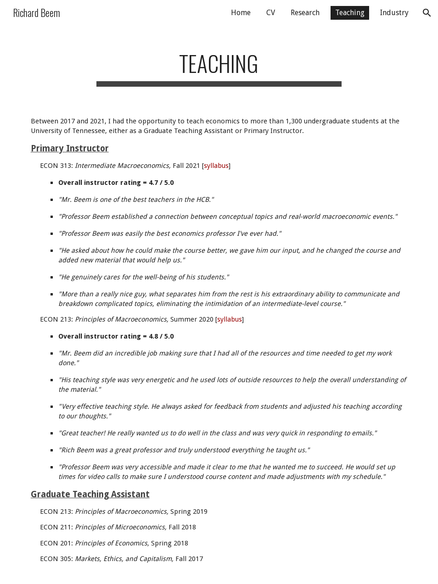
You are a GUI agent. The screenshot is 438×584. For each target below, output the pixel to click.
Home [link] (241, 12)
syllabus (216, 165)
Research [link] (305, 12)
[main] (219, 64)
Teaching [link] (350, 12)
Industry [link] (394, 12)
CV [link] (270, 12)
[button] (427, 13)
